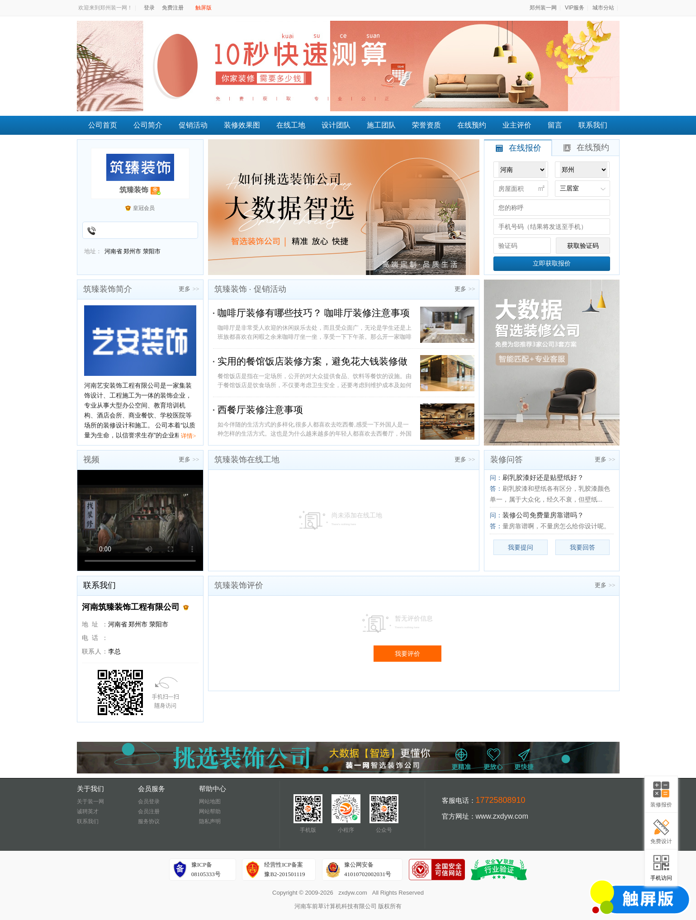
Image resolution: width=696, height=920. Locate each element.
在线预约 (471, 125)
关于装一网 (90, 801)
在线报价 (519, 147)
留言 (555, 125)
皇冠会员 (144, 208)
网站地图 (210, 801)
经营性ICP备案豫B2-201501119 (284, 869)
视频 (91, 459)
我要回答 (582, 547)
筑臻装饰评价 (238, 585)
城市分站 (603, 8)
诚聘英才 (88, 811)
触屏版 (203, 8)
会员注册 (149, 811)
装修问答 (506, 459)
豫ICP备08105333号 (206, 869)
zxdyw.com (352, 892)
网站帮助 (210, 811)
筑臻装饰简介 (107, 289)
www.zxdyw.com (502, 816)
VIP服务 (574, 8)
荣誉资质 (426, 125)
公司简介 (147, 125)
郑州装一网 (543, 8)
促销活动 (193, 125)
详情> (188, 435)
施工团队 (381, 125)
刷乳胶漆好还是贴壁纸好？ (543, 477)
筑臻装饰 (133, 190)
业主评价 (516, 125)
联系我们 (592, 125)
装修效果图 (242, 125)
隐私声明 (210, 821)
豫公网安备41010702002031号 (367, 869)
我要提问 (520, 547)
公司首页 (102, 125)
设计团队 (336, 125)
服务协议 (149, 821)
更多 (189, 288)
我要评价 (407, 653)
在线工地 (290, 125)
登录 (149, 8)
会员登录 (149, 801)
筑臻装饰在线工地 (246, 459)
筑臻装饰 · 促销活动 (250, 289)
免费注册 (173, 8)
